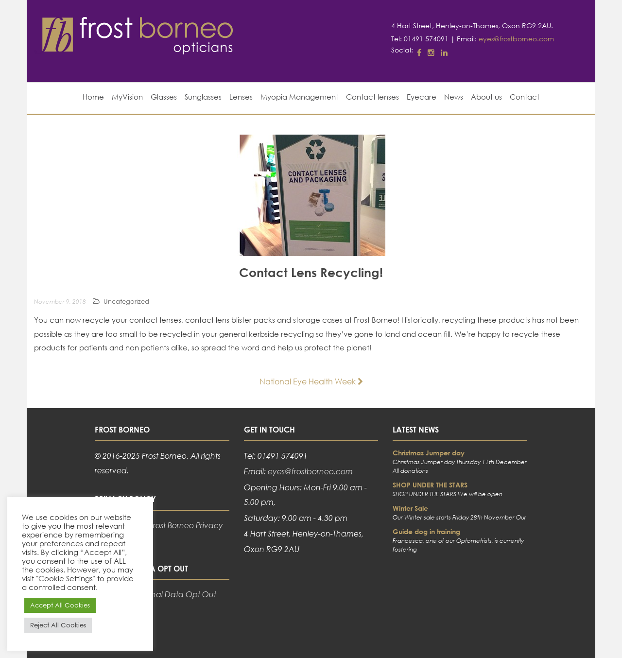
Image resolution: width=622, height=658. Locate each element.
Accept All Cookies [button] (60, 605)
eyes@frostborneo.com (516, 38)
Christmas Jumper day (429, 453)
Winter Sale (410, 508)
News (453, 97)
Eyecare (421, 97)
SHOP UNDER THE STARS (430, 485)
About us (486, 97)
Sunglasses (203, 97)
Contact (524, 97)
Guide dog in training (426, 531)
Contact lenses (372, 97)
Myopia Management (299, 97)
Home (93, 97)
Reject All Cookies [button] (58, 625)
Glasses (164, 97)
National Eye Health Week (311, 381)
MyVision (127, 97)
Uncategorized (126, 301)
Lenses (241, 97)
